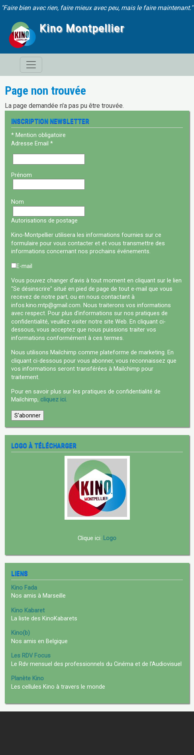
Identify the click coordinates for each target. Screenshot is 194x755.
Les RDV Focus (31, 655)
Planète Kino (27, 678)
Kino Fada (24, 587)
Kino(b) (20, 632)
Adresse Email (32, 143)
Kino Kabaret (28, 610)
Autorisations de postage (44, 220)
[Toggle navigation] (31, 65)
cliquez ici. (53, 399)
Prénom (21, 175)
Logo (109, 538)
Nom (17, 201)
